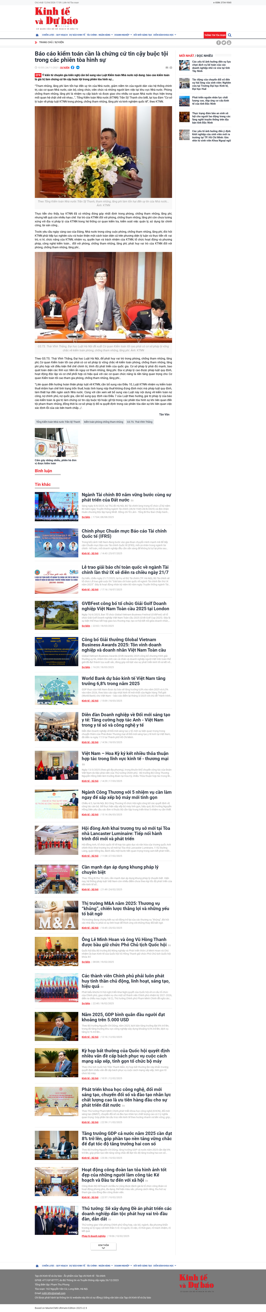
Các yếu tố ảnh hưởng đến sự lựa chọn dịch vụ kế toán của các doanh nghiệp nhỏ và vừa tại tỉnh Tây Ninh (211, 66)
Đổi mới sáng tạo (143, 35)
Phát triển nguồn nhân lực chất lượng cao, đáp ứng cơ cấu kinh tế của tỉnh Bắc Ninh (210, 100)
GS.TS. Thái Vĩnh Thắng (139, 421)
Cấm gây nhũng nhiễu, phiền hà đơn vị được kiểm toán (55, 462)
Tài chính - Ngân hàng (98, 35)
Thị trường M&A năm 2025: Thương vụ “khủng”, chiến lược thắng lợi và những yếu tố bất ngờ (125, 908)
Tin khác (43, 484)
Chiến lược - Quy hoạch (55, 35)
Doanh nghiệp (121, 35)
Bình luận (43, 470)
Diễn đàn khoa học (163, 35)
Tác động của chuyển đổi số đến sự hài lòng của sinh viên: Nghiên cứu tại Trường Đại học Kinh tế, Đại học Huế (211, 84)
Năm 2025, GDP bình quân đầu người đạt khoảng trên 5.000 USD (123, 1017)
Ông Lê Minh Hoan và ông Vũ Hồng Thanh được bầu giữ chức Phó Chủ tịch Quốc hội (126, 942)
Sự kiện (59, 42)
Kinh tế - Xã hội (90, 553)
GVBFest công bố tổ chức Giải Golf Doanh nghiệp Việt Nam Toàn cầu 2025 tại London (125, 606)
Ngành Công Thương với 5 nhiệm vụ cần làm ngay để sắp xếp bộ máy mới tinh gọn (127, 795)
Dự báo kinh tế (77, 35)
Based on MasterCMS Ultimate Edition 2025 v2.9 (61, 1308)
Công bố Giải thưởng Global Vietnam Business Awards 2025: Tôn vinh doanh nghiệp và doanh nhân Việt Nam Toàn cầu (124, 645)
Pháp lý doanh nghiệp (94, 1236)
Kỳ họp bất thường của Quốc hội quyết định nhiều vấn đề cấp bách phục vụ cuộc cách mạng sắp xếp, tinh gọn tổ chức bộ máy (126, 1056)
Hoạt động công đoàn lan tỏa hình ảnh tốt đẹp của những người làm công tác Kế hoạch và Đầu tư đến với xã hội (124, 1175)
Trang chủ (46, 42)
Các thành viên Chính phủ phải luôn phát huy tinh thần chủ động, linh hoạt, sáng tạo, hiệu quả (126, 981)
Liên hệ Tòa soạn (71, 2)
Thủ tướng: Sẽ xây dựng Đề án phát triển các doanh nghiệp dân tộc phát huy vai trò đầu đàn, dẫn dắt (127, 1213)
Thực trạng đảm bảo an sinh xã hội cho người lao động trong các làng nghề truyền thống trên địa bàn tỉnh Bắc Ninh (211, 118)
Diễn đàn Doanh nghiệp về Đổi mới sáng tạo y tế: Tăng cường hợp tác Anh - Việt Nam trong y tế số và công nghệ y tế (126, 720)
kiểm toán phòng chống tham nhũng (103, 421)
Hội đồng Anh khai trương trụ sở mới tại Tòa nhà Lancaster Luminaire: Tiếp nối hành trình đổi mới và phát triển (126, 833)
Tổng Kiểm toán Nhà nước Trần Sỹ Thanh (58, 421)
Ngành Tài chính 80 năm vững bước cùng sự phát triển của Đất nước (126, 497)
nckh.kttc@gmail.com (53, 1293)
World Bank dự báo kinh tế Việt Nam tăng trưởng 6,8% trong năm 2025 (123, 681)
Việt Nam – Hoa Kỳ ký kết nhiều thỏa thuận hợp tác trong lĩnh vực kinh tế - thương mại (125, 758)
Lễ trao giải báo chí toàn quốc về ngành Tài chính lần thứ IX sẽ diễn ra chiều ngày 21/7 (125, 570)
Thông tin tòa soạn (214, 35)
